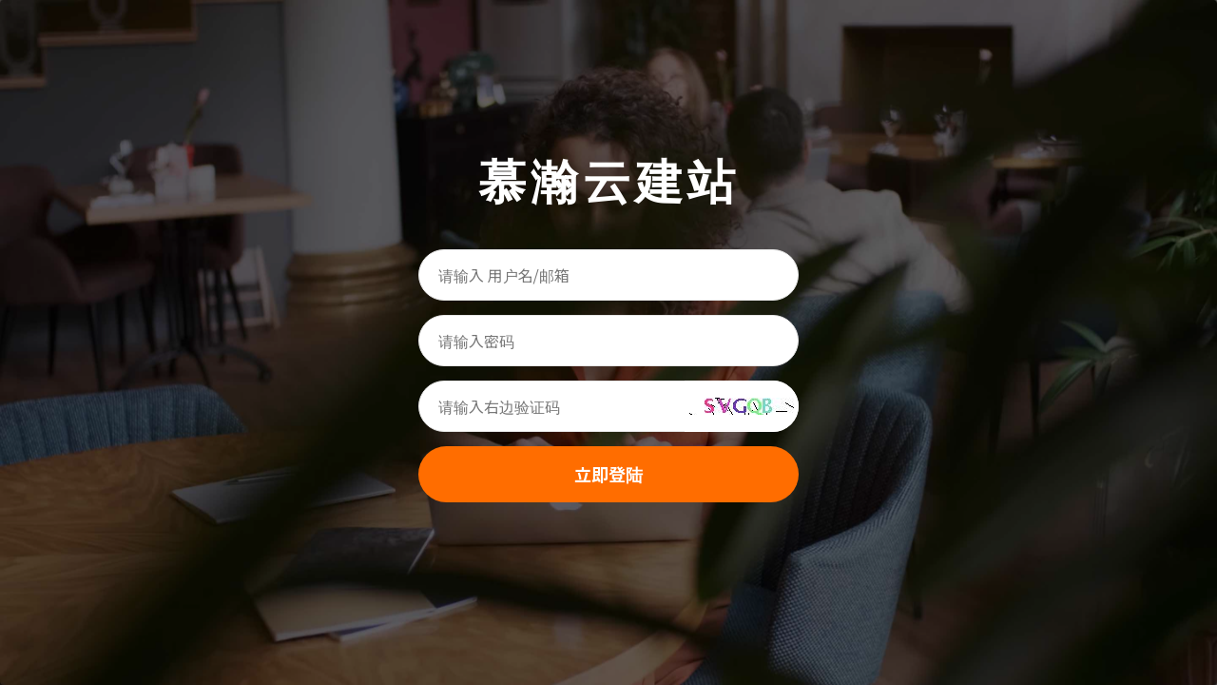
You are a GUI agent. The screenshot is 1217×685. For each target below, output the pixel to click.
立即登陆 (608, 473)
